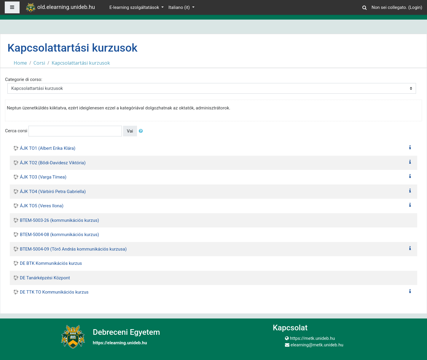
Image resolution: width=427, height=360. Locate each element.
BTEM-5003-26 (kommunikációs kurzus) (59, 220)
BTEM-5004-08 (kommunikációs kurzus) (59, 234)
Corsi (39, 63)
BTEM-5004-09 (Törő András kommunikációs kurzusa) (73, 249)
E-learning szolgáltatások (134, 7)
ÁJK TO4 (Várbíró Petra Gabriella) (53, 191)
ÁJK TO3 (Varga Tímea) (43, 177)
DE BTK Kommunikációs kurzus (51, 263)
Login (415, 7)
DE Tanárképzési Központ (45, 278)
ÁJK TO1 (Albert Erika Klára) (47, 148)
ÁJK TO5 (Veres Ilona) (41, 205)
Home (20, 63)
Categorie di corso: (23, 79)
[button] (364, 6)
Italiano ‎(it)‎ (179, 7)
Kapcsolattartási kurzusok (81, 63)
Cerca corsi (16, 130)
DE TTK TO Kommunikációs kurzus (54, 292)
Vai (130, 131)
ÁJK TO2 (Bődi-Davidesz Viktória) (53, 162)
